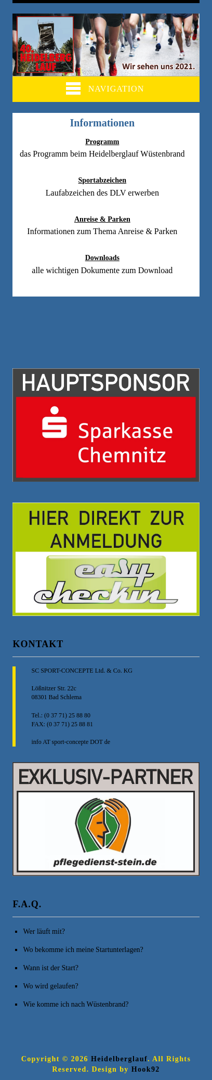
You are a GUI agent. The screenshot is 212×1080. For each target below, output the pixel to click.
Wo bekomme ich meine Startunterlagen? (83, 950)
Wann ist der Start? (50, 968)
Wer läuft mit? (44, 931)
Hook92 (145, 1069)
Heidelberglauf (119, 1059)
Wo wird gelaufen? (50, 986)
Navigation (105, 88)
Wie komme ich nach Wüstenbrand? (75, 1004)
